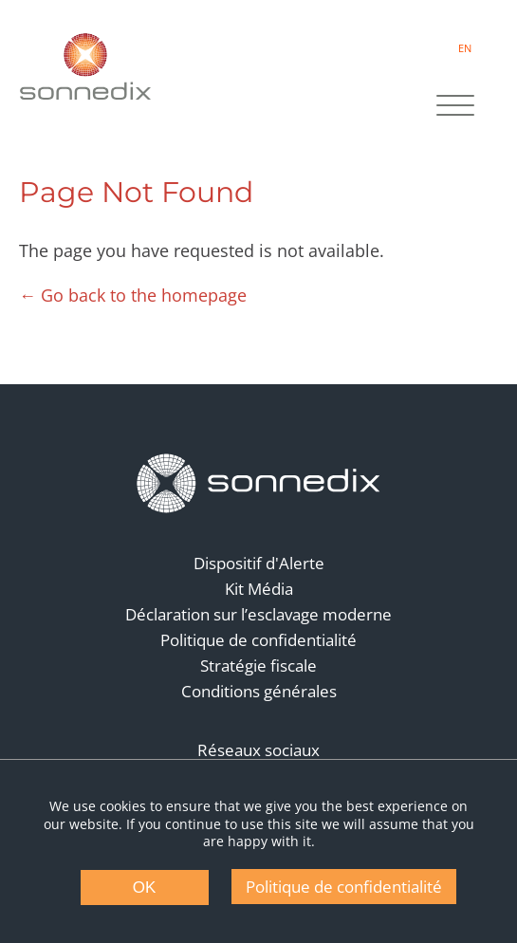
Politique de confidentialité (258, 640)
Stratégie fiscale (258, 665)
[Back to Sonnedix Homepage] (85, 66)
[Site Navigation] (455, 107)
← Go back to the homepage (133, 295)
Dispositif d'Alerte (259, 563)
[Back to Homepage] (259, 484)
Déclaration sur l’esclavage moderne (258, 614)
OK (145, 887)
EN (464, 48)
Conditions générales (259, 691)
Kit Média (259, 589)
